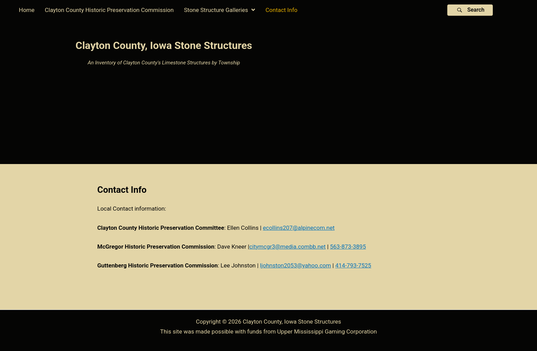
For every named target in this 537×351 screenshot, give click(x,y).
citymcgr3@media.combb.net (287, 246)
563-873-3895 (348, 246)
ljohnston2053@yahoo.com (295, 265)
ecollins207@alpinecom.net (299, 227)
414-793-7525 (353, 265)
